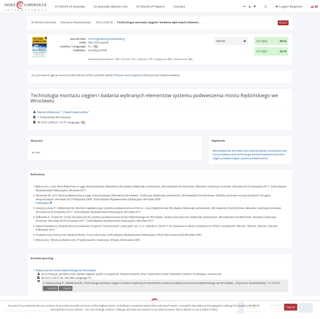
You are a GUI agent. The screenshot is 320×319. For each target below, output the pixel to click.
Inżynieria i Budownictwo (76, 22)
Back (283, 22)
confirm (50, 288)
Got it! (291, 307)
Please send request (128, 75)
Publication (44, 203)
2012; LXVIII (104, 22)
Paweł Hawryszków (75, 112)
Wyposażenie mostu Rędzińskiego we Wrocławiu (66, 270)
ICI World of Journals (43, 22)
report (65, 288)
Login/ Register (289, 6)
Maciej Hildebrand (48, 112)
